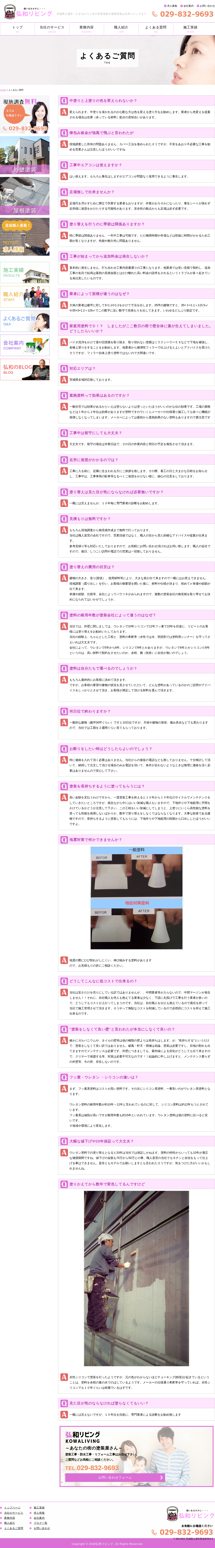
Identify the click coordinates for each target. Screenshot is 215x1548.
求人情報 (39, 1512)
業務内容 (86, 29)
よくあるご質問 (13, 1528)
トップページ (12, 1507)
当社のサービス (52, 29)
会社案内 (189, 5)
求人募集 (172, 5)
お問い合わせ (207, 5)
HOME (3, 90)
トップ (17, 29)
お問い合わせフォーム (115, 1477)
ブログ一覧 (40, 1522)
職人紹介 (121, 29)
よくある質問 (156, 29)
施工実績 (190, 29)
